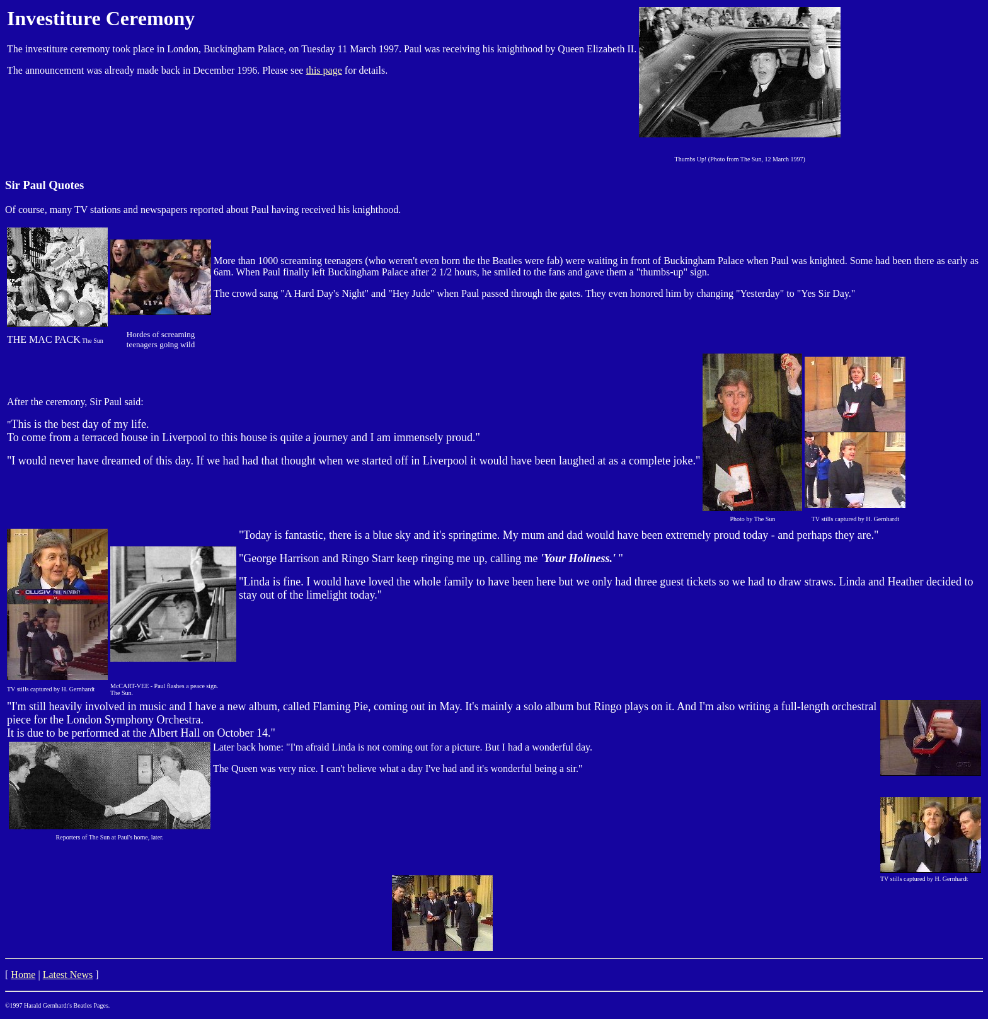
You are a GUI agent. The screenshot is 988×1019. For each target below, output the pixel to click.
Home (23, 974)
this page (324, 70)
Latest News (68, 974)
